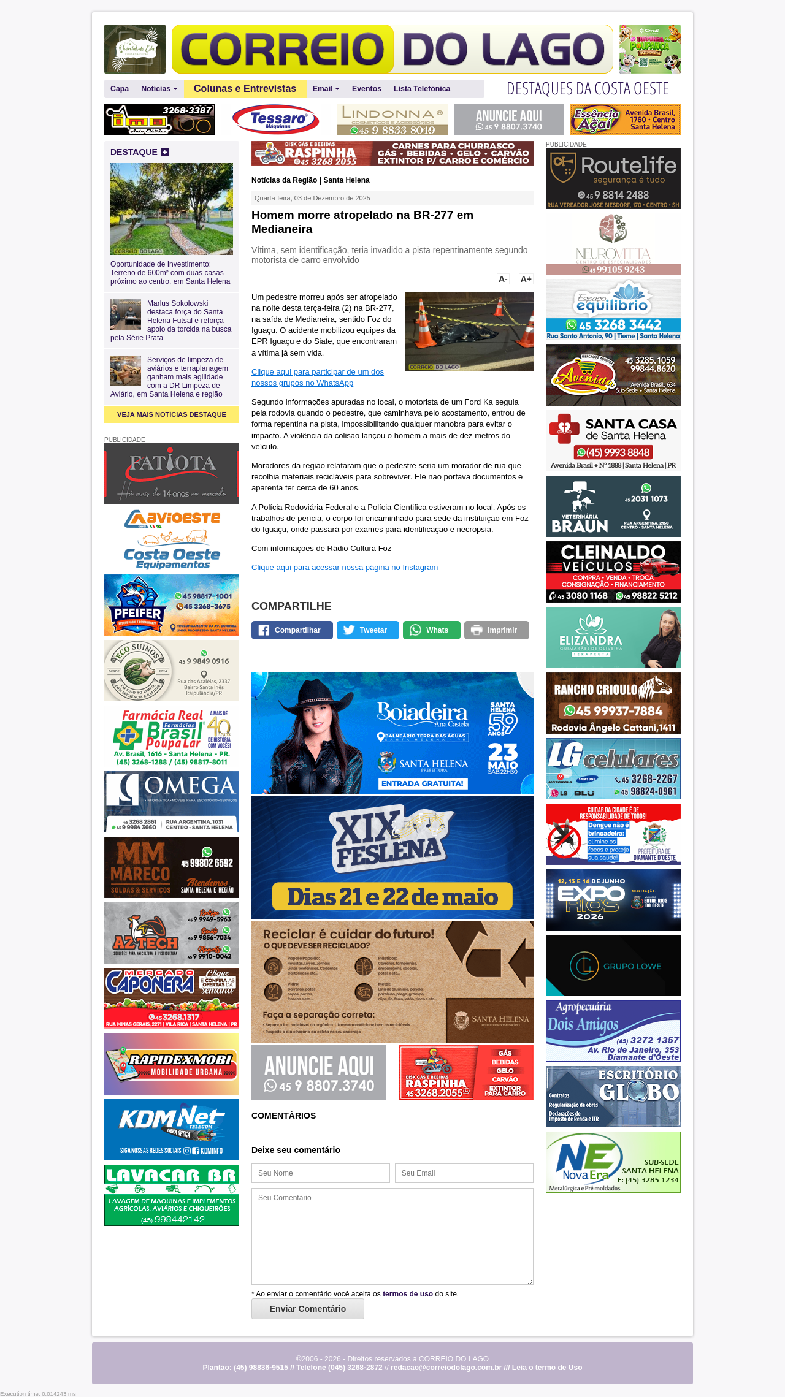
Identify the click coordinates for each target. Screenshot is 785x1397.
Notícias (159, 89)
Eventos (366, 89)
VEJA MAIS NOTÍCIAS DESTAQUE (171, 414)
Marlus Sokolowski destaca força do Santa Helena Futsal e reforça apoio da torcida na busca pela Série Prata (170, 320)
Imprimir (502, 630)
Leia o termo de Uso (547, 1367)
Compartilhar (298, 630)
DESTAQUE (139, 152)
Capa (119, 89)
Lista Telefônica (422, 89)
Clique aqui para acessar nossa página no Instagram (344, 567)
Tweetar (373, 630)
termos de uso (408, 1294)
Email (326, 89)
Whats (437, 630)
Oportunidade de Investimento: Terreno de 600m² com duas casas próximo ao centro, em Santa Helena (171, 268)
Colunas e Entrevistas (245, 88)
